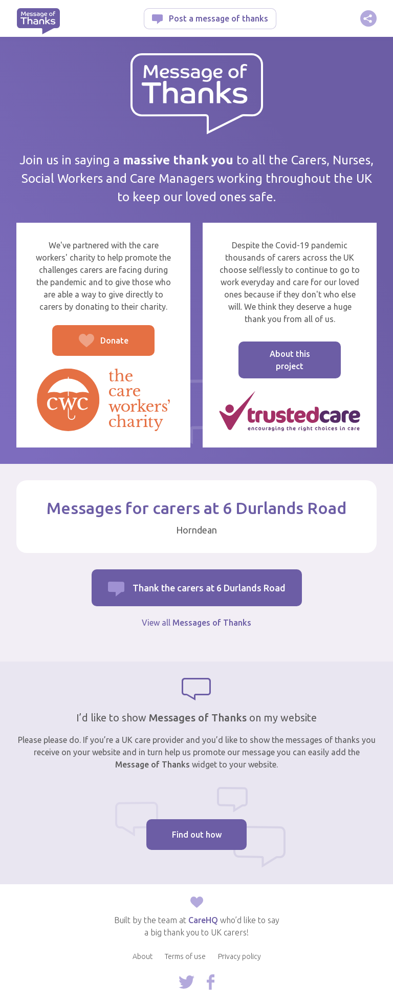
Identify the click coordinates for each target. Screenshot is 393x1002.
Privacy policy (239, 956)
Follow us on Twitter (186, 982)
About (142, 956)
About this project (290, 360)
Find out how (197, 834)
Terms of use (185, 956)
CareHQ (203, 920)
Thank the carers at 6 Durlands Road (209, 588)
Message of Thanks (38, 21)
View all (196, 622)
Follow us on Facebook (210, 982)
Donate (90, 346)
